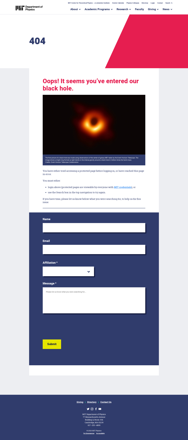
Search (167, 3)
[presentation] (62, 329)
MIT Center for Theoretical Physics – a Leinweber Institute (89, 3)
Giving (80, 402)
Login (153, 3)
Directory (145, 3)
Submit (52, 344)
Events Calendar (118, 3)
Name (46, 219)
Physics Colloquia (133, 3)
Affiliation (50, 263)
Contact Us (105, 402)
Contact (160, 3)
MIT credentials (122, 187)
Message (49, 283)
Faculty (139, 9)
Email (46, 241)
